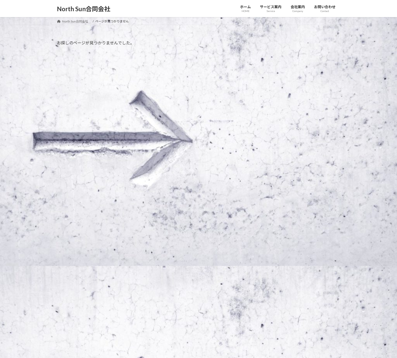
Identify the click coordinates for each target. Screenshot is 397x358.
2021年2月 (273, 152)
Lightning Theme (197, 349)
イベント (309, 75)
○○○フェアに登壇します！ (288, 82)
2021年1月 (273, 162)
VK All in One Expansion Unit (231, 349)
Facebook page (296, 303)
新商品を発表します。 (282, 61)
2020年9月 (273, 183)
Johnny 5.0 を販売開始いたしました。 (296, 122)
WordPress (171, 349)
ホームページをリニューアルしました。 (298, 102)
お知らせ (293, 55)
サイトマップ (111, 268)
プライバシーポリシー (77, 268)
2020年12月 (274, 173)
